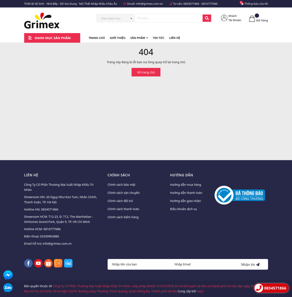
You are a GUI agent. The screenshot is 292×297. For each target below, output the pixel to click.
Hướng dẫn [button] (181, 175)
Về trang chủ (146, 72)
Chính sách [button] (119, 175)
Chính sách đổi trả (120, 201)
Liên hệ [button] (31, 175)
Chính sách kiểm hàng (123, 217)
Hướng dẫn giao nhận (185, 201)
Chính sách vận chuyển (124, 193)
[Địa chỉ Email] (201, 264)
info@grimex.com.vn (149, 4)
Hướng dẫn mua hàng (185, 185)
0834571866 (191, 4)
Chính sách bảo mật (121, 185)
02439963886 (49, 236)
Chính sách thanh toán (123, 209)
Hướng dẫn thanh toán (186, 193)
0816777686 (209, 4)
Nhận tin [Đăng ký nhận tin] (250, 264)
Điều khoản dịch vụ (183, 209)
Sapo (200, 291)
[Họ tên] (139, 264)
